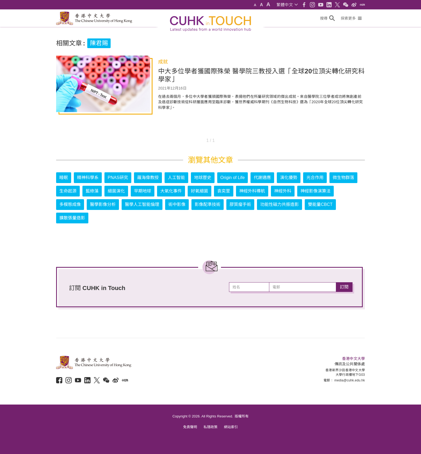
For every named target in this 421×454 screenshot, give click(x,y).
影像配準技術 (207, 204)
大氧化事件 (171, 191)
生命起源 (68, 191)
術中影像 (177, 204)
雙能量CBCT (320, 204)
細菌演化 (116, 191)
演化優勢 (288, 177)
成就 (163, 61)
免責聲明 (190, 427)
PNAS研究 (118, 177)
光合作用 (315, 177)
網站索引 (231, 427)
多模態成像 (70, 204)
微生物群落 (343, 177)
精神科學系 (88, 177)
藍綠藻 (92, 191)
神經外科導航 (252, 191)
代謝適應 (262, 177)
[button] (287, 5)
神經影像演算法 (315, 191)
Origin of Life (232, 177)
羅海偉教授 (148, 177)
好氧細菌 (199, 191)
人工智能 (176, 177)
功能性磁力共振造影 (279, 204)
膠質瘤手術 (240, 204)
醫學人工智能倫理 (142, 204)
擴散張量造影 (72, 218)
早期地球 (142, 191)
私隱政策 (210, 427)
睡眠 (63, 177)
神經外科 (282, 191)
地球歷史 (202, 177)
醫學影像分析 (103, 204)
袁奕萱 (223, 191)
